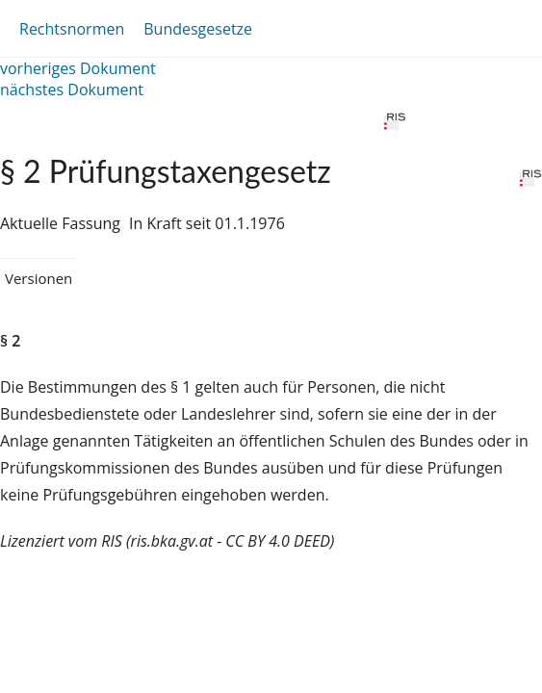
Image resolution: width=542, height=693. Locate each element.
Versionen (38, 278)
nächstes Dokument (71, 89)
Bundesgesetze (197, 28)
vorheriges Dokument (78, 68)
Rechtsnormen (71, 28)
